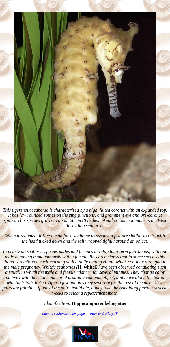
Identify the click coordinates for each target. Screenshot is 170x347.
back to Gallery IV (104, 313)
